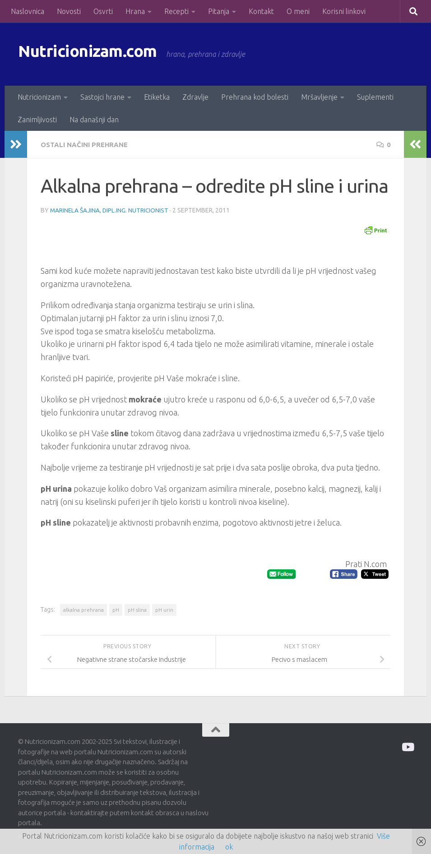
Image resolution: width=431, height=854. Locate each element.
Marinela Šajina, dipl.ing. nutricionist (110, 209)
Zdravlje (195, 97)
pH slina (137, 609)
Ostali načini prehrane (87, 144)
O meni (298, 11)
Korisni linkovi (344, 11)
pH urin (164, 609)
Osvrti (103, 11)
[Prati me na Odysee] (407, 746)
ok (229, 847)
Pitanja (218, 11)
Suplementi (375, 97)
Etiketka (157, 97)
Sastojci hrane (102, 97)
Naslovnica (27, 11)
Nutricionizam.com (99, 54)
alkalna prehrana (83, 609)
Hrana (135, 11)
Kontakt (261, 11)
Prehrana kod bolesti (254, 97)
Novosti (69, 11)
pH (115, 609)
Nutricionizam (39, 97)
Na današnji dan (94, 119)
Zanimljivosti (37, 119)
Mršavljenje (319, 97)
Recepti (176, 11)
